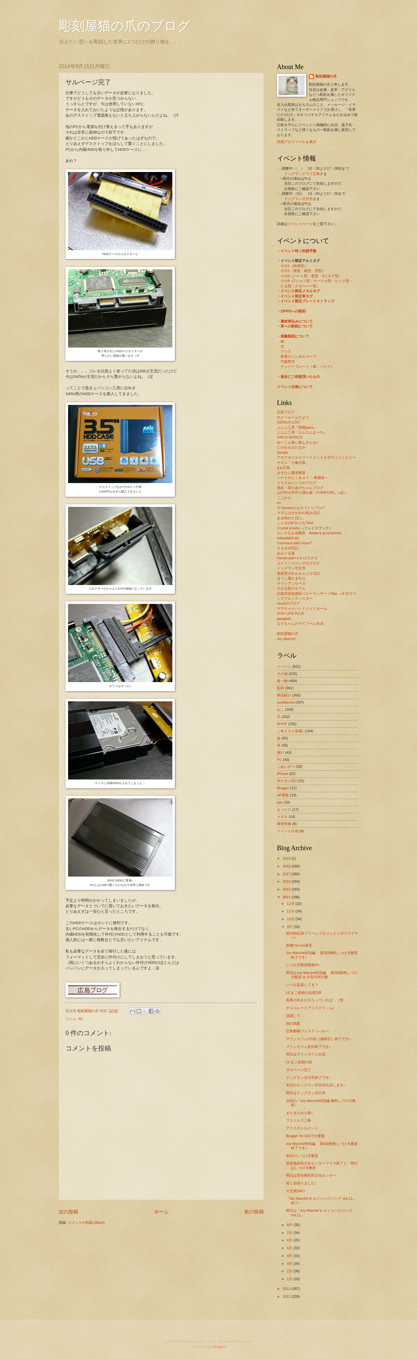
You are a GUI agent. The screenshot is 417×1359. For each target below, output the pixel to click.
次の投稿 (68, 1211)
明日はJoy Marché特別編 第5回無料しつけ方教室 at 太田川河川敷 (322, 975)
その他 (282, 674)
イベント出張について (295, 387)
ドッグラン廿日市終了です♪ (308, 1078)
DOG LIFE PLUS (290, 613)
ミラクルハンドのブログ (296, 483)
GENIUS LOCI (288, 422)
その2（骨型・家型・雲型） (302, 271)
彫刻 (280, 688)
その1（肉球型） (294, 266)
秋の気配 (293, 1023)
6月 (290, 1240)
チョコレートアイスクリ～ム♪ (310, 1008)
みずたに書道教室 (291, 473)
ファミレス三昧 (298, 1120)
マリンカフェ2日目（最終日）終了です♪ (318, 1039)
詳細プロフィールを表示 (296, 142)
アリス (285, 351)
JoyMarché (286, 702)
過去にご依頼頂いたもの (300, 377)
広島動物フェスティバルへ (307, 1031)
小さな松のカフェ (291, 588)
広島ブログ (286, 412)
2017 (287, 874)
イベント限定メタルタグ (300, 291)
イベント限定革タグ (296, 296)
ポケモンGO (287, 781)
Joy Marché (286, 639)
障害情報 (284, 824)
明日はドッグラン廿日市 (305, 1093)
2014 (287, 897)
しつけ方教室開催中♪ (303, 965)
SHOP (282, 724)
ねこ (280, 709)
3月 (290, 1264)
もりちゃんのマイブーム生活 (300, 623)
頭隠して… (295, 1016)
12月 (291, 904)
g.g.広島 (283, 467)
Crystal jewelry (288, 528)
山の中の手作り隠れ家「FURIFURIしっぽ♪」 (313, 492)
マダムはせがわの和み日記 (298, 513)
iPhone (282, 774)
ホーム (161, 1211)
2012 (287, 1296)
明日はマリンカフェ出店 (305, 1054)
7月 (290, 1233)
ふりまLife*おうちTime (295, 523)
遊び (280, 752)
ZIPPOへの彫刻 (293, 311)
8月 (290, 1225)
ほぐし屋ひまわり (291, 578)
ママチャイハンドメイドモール (302, 608)
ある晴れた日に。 (291, 518)
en (279, 503)
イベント (284, 666)
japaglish (284, 619)
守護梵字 (287, 362)
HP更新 (283, 795)
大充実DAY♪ (296, 1191)
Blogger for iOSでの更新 (305, 1136)
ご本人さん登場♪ (290, 731)
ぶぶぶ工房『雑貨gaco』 (297, 427)
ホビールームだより (293, 417)
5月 (290, 1248)
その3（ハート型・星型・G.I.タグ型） (311, 276)
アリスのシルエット (302, 1128)
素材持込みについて (296, 321)
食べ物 (282, 681)
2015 (287, 889)
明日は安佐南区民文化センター (311, 1175)
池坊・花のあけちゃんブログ (300, 488)
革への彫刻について (296, 326)
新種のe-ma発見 (299, 945)
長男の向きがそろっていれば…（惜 (314, 1000)
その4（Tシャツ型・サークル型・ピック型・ (316, 281)
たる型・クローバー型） (300, 286)
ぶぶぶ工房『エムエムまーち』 (302, 432)
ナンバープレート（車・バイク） (307, 366)
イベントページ (300, 224)
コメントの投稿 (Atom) (86, 1222)
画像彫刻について (294, 336)
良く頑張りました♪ (301, 1183)
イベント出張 (287, 831)
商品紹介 (284, 695)
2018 (287, 866)
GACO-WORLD (289, 437)
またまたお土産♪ (299, 1113)
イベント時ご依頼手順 (298, 251)
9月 (290, 927)
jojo (279, 802)
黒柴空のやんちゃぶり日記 (298, 573)
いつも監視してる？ (302, 985)
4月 (290, 1256)
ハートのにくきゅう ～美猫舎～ (302, 477)
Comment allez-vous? (294, 543)
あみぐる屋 (286, 553)
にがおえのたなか (291, 447)
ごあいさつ (286, 766)
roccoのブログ (288, 603)
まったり (284, 809)
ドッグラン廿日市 (298, 199)
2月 (290, 1271)
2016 (287, 881)
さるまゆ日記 (287, 548)
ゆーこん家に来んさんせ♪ (297, 442)
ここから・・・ (289, 498)
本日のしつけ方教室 (302, 1156)
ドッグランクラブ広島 (302, 174)
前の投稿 (254, 1211)
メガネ (282, 817)
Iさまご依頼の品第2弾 (303, 992)
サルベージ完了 (298, 1070)
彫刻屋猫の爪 (88, 1011)
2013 (287, 1289)
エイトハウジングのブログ (298, 563)
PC (80, 1019)
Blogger (283, 788)
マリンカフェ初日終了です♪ (308, 1047)
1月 (290, 1279)
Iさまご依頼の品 (299, 1062)
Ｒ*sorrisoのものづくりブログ (301, 508)
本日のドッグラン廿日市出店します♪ (315, 1085)
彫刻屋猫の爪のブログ (125, 26)
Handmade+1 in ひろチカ (297, 558)
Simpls (282, 452)
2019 (287, 858)
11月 (291, 911)
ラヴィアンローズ (291, 583)
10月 (291, 919)
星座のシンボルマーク (298, 356)
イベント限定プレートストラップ (307, 301)
